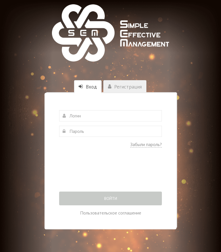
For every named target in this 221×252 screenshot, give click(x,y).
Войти (110, 198)
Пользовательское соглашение (110, 213)
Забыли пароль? (146, 144)
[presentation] (110, 173)
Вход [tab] (88, 87)
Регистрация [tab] (125, 87)
